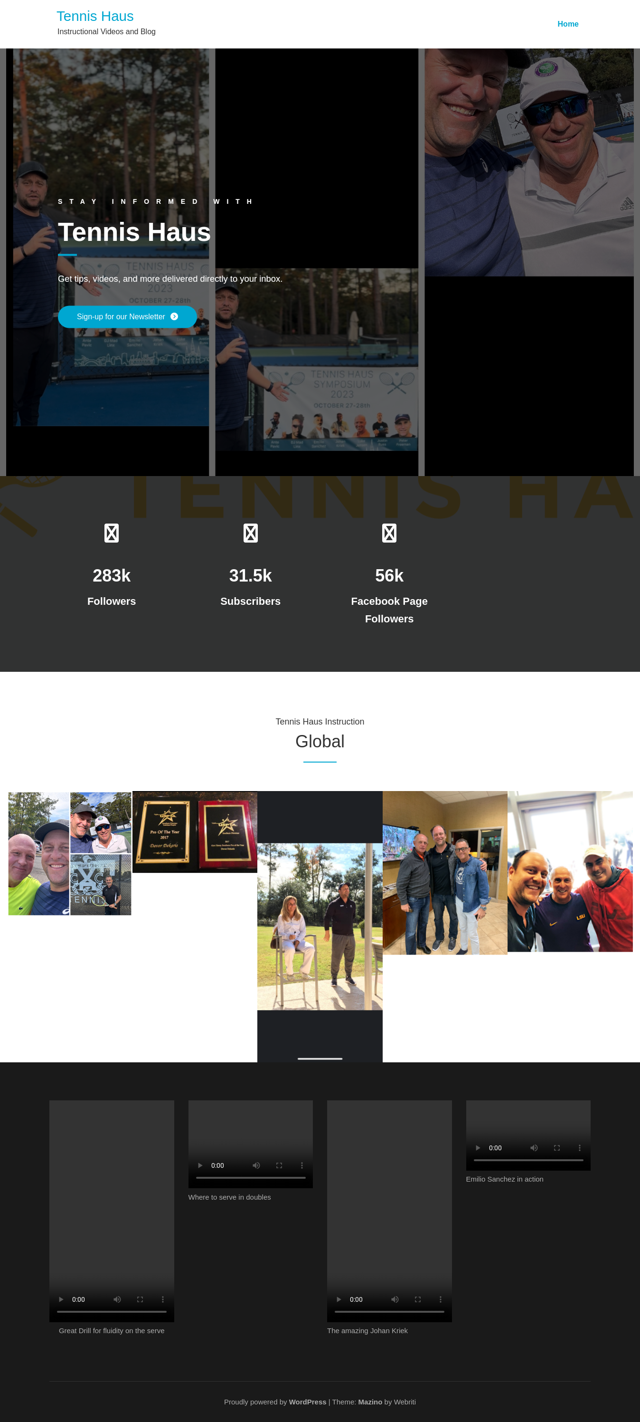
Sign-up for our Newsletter (122, 317)
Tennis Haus (95, 16)
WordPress (308, 1402)
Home (568, 24)
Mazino (370, 1402)
